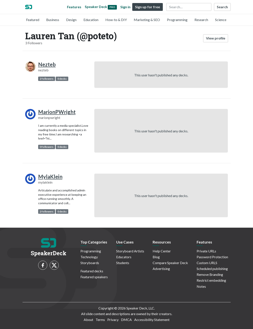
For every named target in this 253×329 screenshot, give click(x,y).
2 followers (46, 78)
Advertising (161, 268)
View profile (215, 38)
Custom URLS (207, 263)
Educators (123, 257)
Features (74, 7)
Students (122, 263)
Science (220, 20)
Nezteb (47, 64)
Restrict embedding (211, 280)
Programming (177, 20)
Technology (89, 257)
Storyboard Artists (130, 251)
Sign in (125, 7)
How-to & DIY (116, 20)
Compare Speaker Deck (170, 263)
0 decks (62, 78)
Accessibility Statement (152, 319)
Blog (156, 257)
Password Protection (212, 257)
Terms (100, 319)
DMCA (126, 319)
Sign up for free (147, 7)
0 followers (46, 146)
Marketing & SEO (147, 20)
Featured (32, 20)
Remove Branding (210, 274)
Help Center (162, 251)
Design (71, 20)
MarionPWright (57, 112)
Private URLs (206, 251)
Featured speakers (94, 277)
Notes (201, 286)
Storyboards (89, 263)
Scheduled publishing (212, 268)
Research (201, 20)
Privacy (113, 319)
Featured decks (91, 271)
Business (52, 20)
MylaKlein (50, 176)
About (88, 319)
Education (90, 20)
